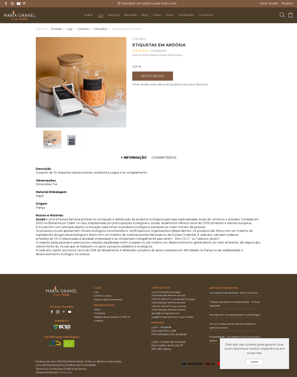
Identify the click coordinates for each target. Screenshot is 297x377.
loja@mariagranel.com (164, 316)
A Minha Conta (102, 295)
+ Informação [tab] (134, 157)
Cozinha (83, 29)
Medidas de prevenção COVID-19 (112, 316)
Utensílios (100, 29)
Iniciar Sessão (269, 3)
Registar (287, 3)
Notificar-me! (152, 76)
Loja (69, 29)
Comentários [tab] (164, 157)
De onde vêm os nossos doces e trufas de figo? (235, 314)
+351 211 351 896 (160, 292)
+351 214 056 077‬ (161, 299)
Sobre (97, 309)
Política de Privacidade (81, 365)
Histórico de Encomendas (108, 299)
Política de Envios (75, 368)
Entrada (56, 29)
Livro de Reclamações (50, 365)
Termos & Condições (49, 368)
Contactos (99, 313)
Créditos (98, 320)
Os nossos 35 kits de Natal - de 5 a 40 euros (233, 292)
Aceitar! (254, 361)
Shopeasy (65, 372)
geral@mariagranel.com (165, 313)
